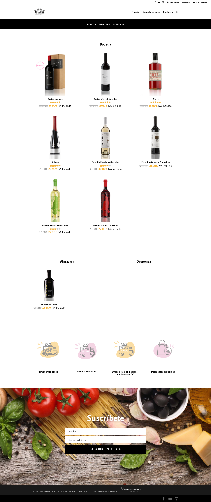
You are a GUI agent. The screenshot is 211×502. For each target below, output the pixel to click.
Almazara (104, 24)
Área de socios (173, 3)
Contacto (168, 12)
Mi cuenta (186, 3)
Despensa (118, 24)
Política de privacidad (66, 491)
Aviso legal (83, 491)
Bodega (91, 24)
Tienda (135, 12)
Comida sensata (151, 12)
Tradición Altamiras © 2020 (44, 491)
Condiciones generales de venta (104, 491)
